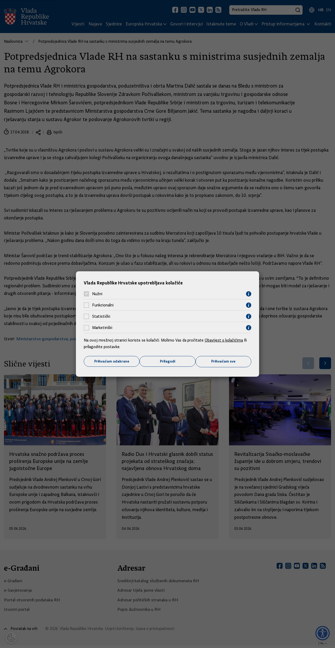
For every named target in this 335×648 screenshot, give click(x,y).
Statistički (101, 316)
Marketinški (102, 327)
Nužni (97, 293)
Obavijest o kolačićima (224, 340)
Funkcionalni (103, 305)
